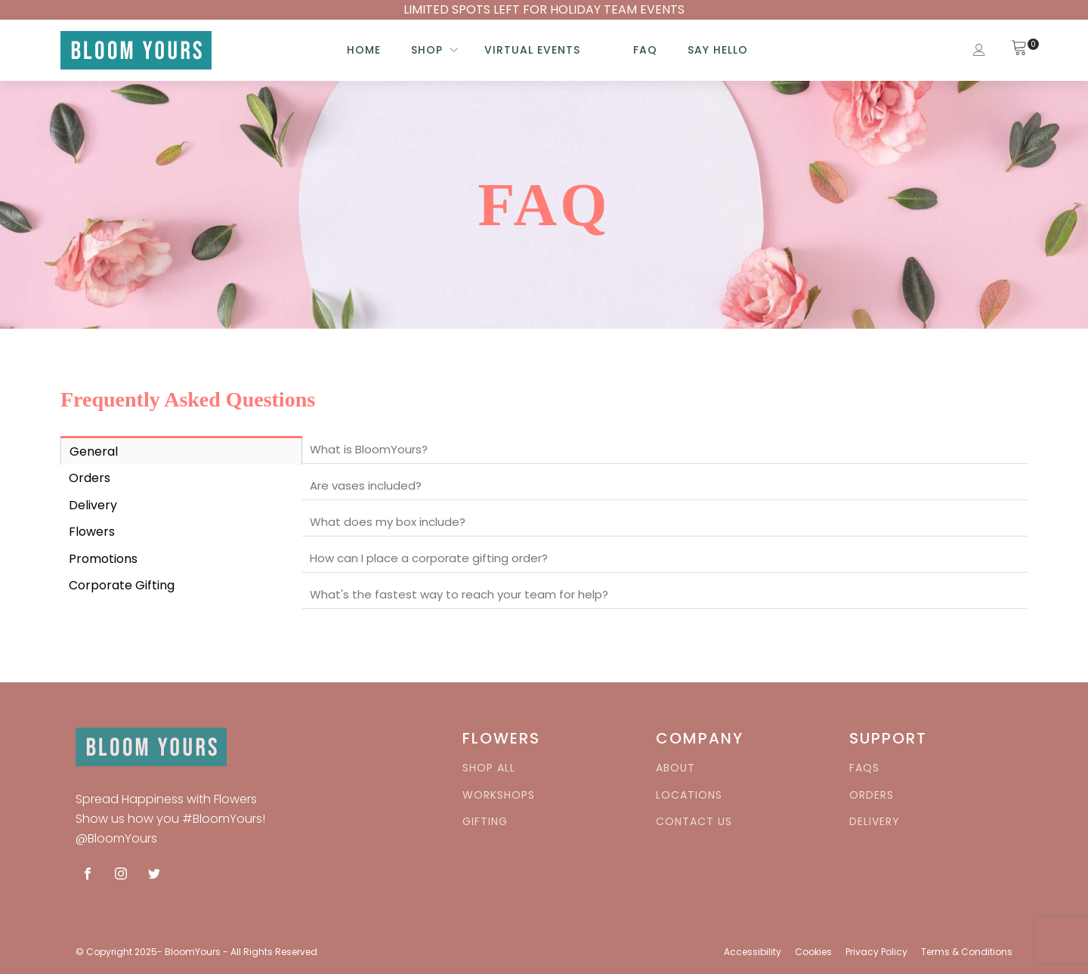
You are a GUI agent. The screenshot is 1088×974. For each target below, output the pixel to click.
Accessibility (752, 952)
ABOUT (675, 768)
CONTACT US (694, 821)
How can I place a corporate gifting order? (429, 558)
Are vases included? (366, 485)
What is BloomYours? (369, 449)
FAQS (864, 768)
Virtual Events (532, 49)
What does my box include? (387, 522)
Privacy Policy (876, 952)
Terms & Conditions (966, 952)
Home (364, 49)
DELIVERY (874, 821)
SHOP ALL (488, 768)
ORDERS (871, 795)
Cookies (813, 952)
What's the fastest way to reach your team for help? (459, 594)
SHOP (427, 49)
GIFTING (485, 821)
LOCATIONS (689, 795)
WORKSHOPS (498, 795)
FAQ (645, 49)
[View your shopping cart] (1019, 50)
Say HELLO (718, 49)
